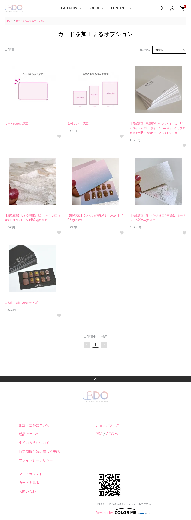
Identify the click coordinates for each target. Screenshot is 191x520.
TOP (9, 21)
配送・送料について (34, 425)
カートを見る (29, 483)
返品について (29, 434)
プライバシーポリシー (36, 460)
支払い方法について (34, 443)
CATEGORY (69, 8)
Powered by (124, 511)
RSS (99, 434)
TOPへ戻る (95, 379)
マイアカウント (31, 474)
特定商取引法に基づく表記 (39, 452)
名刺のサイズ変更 (78, 123)
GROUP (94, 8)
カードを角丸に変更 (16, 123)
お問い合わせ (29, 492)
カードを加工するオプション (30, 21)
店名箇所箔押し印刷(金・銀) (21, 302)
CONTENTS (119, 8)
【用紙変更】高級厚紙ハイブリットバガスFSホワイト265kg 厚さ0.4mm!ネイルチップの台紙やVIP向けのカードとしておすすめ (157, 128)
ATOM (112, 434)
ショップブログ (107, 425)
